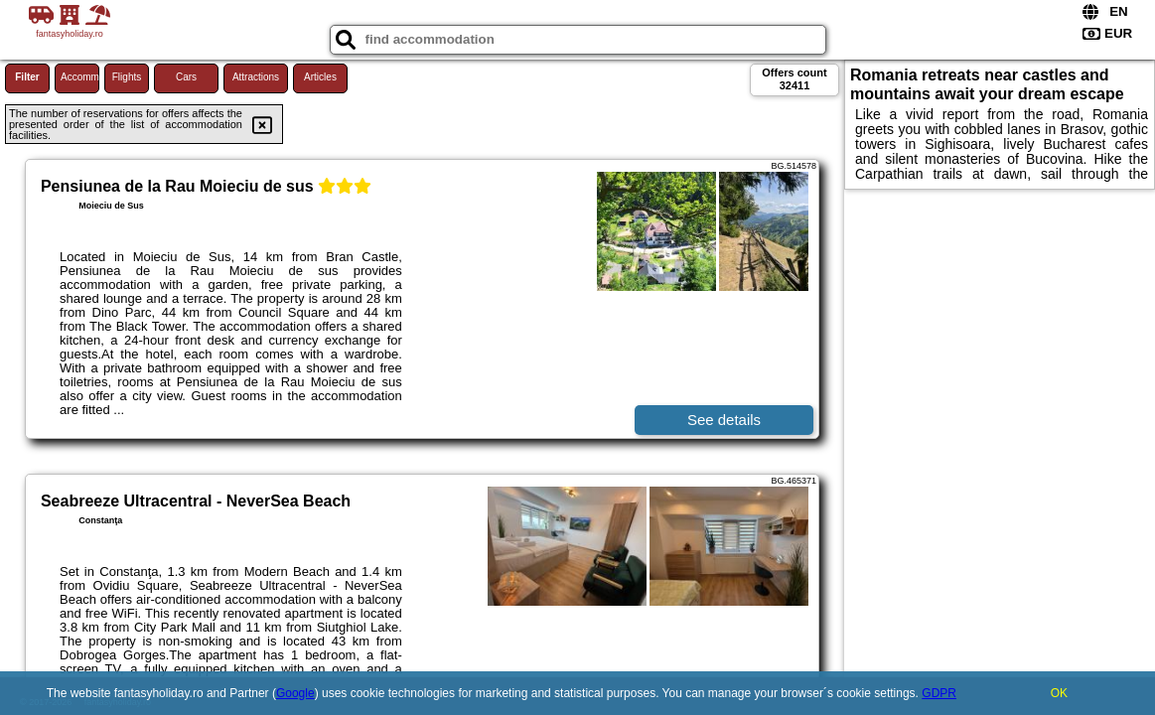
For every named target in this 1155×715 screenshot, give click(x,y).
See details (724, 419)
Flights (126, 77)
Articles (320, 77)
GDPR (939, 693)
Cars (186, 77)
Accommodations (80, 77)
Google (295, 693)
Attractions (255, 77)
